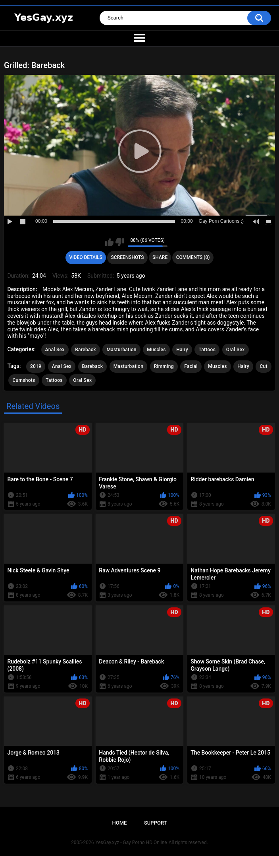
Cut (263, 366)
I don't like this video (119, 242)
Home (119, 823)
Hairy (182, 349)
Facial (191, 366)
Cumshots (23, 380)
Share (159, 257)
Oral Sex (235, 349)
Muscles (156, 349)
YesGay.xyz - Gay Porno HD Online (131, 842)
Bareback (85, 349)
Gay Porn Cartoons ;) (221, 221)
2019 (35, 366)
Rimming (164, 366)
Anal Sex (55, 349)
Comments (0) (193, 257)
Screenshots (127, 257)
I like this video (109, 242)
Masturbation (121, 349)
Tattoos (207, 349)
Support (155, 823)
